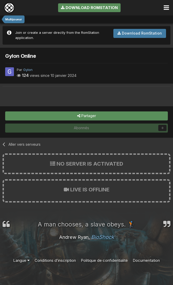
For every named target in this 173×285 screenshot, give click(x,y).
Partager (86, 116)
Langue (21, 260)
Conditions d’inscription (55, 260)
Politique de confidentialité (104, 260)
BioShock (102, 237)
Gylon (28, 70)
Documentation (146, 260)
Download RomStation (89, 7)
